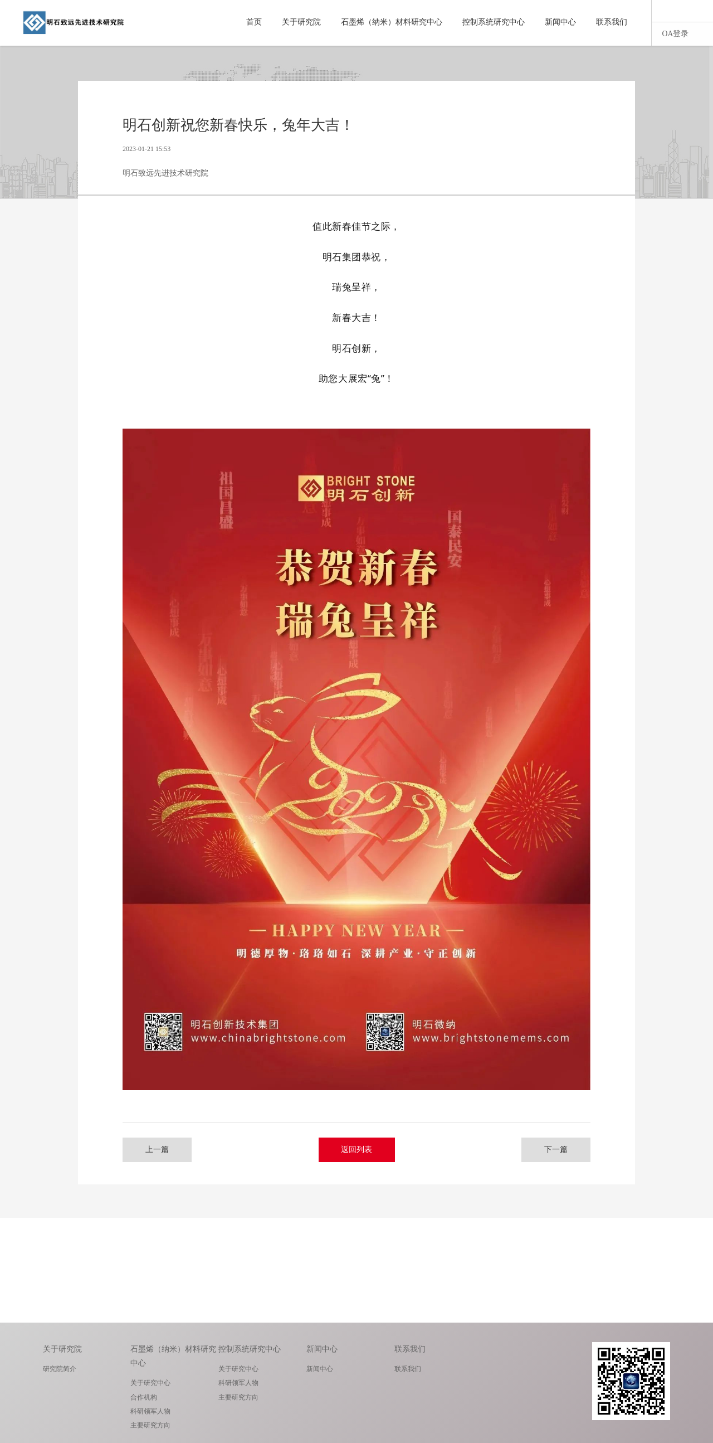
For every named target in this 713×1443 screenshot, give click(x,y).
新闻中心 (560, 22)
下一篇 (554, 1149)
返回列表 (357, 1149)
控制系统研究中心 (493, 22)
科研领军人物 (150, 1411)
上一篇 (158, 1149)
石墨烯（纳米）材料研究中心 (391, 22)
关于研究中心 (150, 1383)
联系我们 (611, 22)
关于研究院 (301, 22)
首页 (254, 22)
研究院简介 (59, 1369)
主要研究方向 (150, 1425)
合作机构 (143, 1397)
